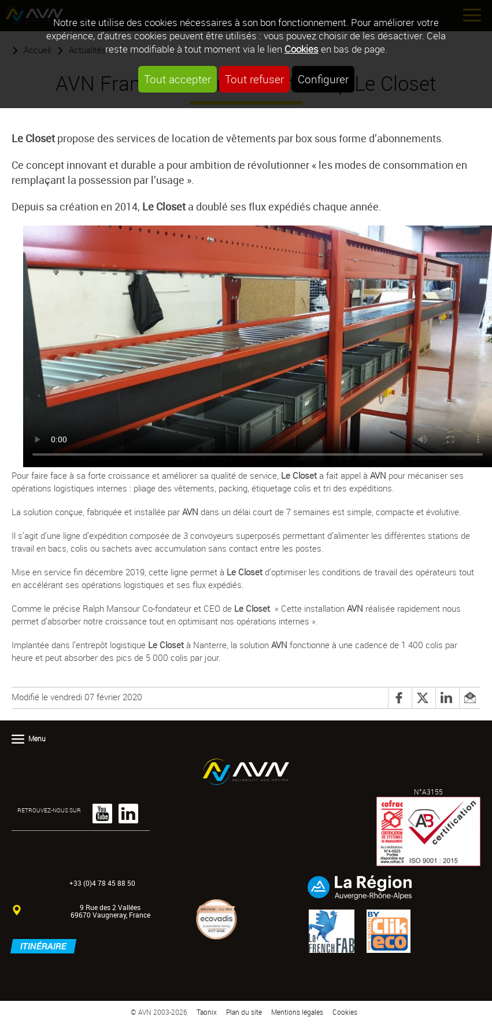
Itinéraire (43, 946)
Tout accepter (177, 79)
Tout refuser (254, 79)
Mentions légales (297, 1012)
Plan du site (244, 1012)
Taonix (207, 1012)
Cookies (301, 49)
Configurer (323, 79)
